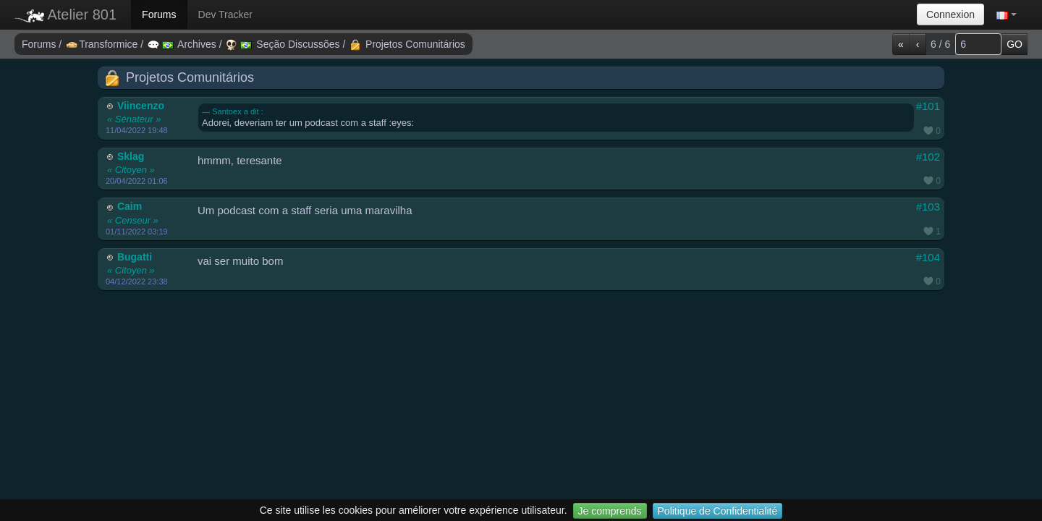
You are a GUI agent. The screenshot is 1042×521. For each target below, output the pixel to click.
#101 (928, 106)
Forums (159, 14)
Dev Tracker (225, 14)
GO (1014, 44)
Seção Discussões (284, 44)
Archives (183, 44)
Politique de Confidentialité (718, 511)
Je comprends (610, 511)
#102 (928, 157)
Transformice (103, 44)
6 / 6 (940, 44)
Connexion (950, 14)
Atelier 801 (65, 14)
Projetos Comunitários (407, 44)
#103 (928, 206)
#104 (928, 257)
